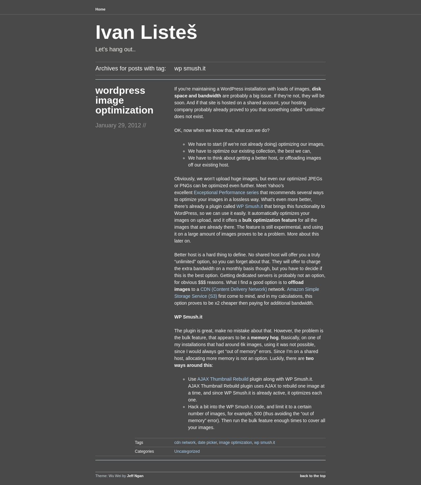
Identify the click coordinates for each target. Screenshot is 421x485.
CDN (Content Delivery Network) (233, 289)
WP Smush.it (249, 206)
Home (100, 9)
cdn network (185, 442)
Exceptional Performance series (226, 192)
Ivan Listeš (146, 32)
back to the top (313, 476)
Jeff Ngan (135, 476)
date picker (207, 442)
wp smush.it (264, 442)
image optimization (235, 442)
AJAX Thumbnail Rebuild (222, 379)
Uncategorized (187, 451)
